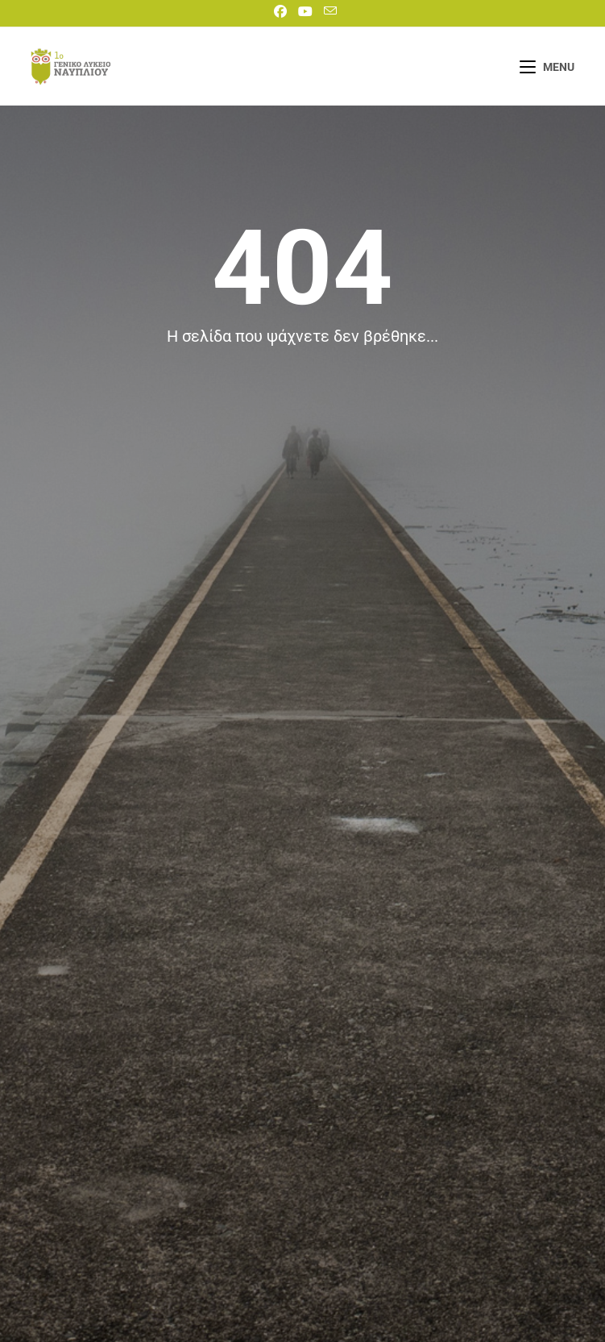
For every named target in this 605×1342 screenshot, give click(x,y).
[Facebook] (280, 11)
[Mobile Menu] (547, 66)
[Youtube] (305, 11)
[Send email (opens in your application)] (327, 11)
